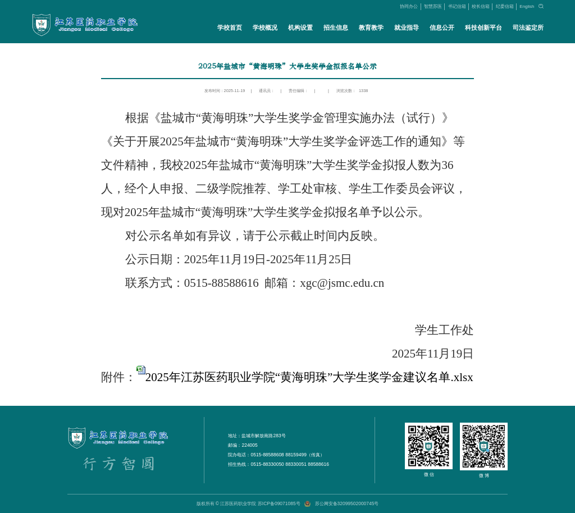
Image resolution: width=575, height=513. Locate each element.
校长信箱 (481, 6)
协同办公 (409, 6)
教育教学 (371, 27)
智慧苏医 (433, 6)
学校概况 (264, 27)
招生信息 (335, 27)
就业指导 (406, 27)
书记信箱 (457, 6)
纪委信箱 (505, 6)
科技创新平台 (483, 27)
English (526, 6)
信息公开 (442, 27)
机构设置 (300, 27)
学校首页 (229, 27)
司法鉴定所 (528, 27)
